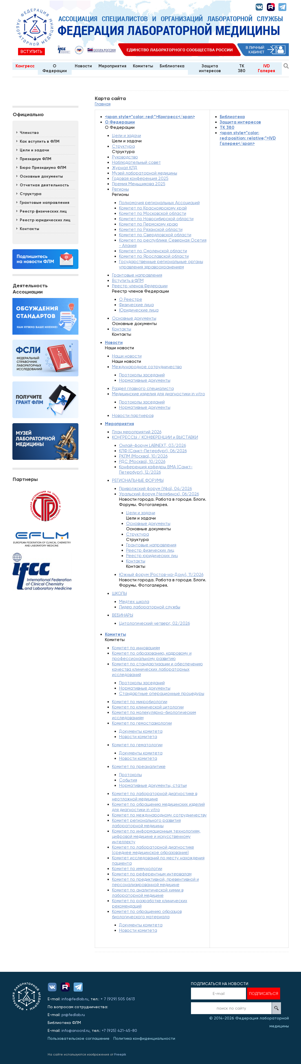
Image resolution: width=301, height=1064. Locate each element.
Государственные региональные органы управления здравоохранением (161, 264)
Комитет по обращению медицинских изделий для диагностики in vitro (158, 807)
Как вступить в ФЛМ (40, 141)
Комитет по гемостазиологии (142, 723)
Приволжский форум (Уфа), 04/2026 (155, 488)
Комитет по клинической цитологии (148, 707)
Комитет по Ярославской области (154, 256)
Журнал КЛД (124, 167)
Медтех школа (134, 601)
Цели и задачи (34, 150)
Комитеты (143, 66)
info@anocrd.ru (75, 1030)
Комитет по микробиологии (139, 701)
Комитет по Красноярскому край (153, 208)
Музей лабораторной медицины (144, 173)
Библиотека (172, 66)
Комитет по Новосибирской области (156, 218)
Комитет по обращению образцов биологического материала (147, 914)
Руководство (125, 157)
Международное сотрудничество (147, 366)
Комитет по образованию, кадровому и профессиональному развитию (152, 656)
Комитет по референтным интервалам (152, 874)
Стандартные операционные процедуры (161, 693)
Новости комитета (138, 736)
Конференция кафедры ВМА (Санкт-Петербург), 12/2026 (156, 469)
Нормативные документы (144, 380)
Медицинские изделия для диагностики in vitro (158, 393)
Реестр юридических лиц (45, 220)
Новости (83, 66)
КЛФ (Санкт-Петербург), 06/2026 (153, 450)
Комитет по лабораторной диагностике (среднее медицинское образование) (153, 850)
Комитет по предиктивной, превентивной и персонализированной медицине (155, 882)
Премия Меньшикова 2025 (138, 183)
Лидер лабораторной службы (149, 607)
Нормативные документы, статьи (153, 785)
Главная (103, 104)
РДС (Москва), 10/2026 (142, 461)
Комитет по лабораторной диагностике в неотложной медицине (154, 796)
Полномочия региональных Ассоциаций (159, 202)
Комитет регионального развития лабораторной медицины (146, 823)
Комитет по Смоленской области (153, 250)
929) (113, 999)
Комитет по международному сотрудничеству (159, 815)
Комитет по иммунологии (137, 868)
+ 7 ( (104, 999)
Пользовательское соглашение (78, 1038)
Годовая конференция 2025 (140, 178)
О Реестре (130, 299)
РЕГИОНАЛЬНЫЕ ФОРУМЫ (138, 480)
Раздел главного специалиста (143, 388)
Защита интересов (210, 68)
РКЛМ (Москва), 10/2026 (143, 456)
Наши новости (127, 356)
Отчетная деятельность (44, 185)
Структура (30, 193)
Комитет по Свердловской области (155, 234)
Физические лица (136, 304)
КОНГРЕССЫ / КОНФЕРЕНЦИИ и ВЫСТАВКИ (155, 437)
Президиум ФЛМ (35, 158)
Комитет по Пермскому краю (148, 224)
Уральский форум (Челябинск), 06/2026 (159, 493)
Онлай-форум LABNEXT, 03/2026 (152, 445)
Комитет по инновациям (136, 647)
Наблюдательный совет (136, 162)
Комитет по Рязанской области (151, 229)
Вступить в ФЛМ (128, 280)
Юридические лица (139, 310)
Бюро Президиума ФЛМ (43, 167)
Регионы (120, 189)
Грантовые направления (44, 202)
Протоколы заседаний (142, 375)
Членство (29, 132)
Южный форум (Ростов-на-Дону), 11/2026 (161, 574)
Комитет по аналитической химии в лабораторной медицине (147, 893)
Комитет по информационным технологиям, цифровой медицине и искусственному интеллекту (156, 836)
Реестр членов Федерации (140, 285)
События (128, 780)
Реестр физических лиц (43, 211)
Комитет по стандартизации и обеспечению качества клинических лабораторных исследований (157, 669)
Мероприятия (112, 66)
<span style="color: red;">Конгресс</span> (150, 116)
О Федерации (54, 68)
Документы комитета (140, 731)
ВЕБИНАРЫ (122, 615)
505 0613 (126, 999)
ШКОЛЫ (119, 593)
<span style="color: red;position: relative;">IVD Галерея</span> (248, 138)
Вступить (31, 51)
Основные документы (41, 176)
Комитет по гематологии (137, 744)
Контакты (29, 228)
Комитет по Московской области (152, 213)
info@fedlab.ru (74, 999)
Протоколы (130, 774)
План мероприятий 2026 (136, 431)
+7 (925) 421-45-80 (119, 1030)
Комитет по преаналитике (139, 766)
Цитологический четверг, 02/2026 (154, 623)
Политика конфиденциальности (144, 1038)
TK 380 (241, 68)
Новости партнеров (132, 415)
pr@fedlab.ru (73, 1014)
